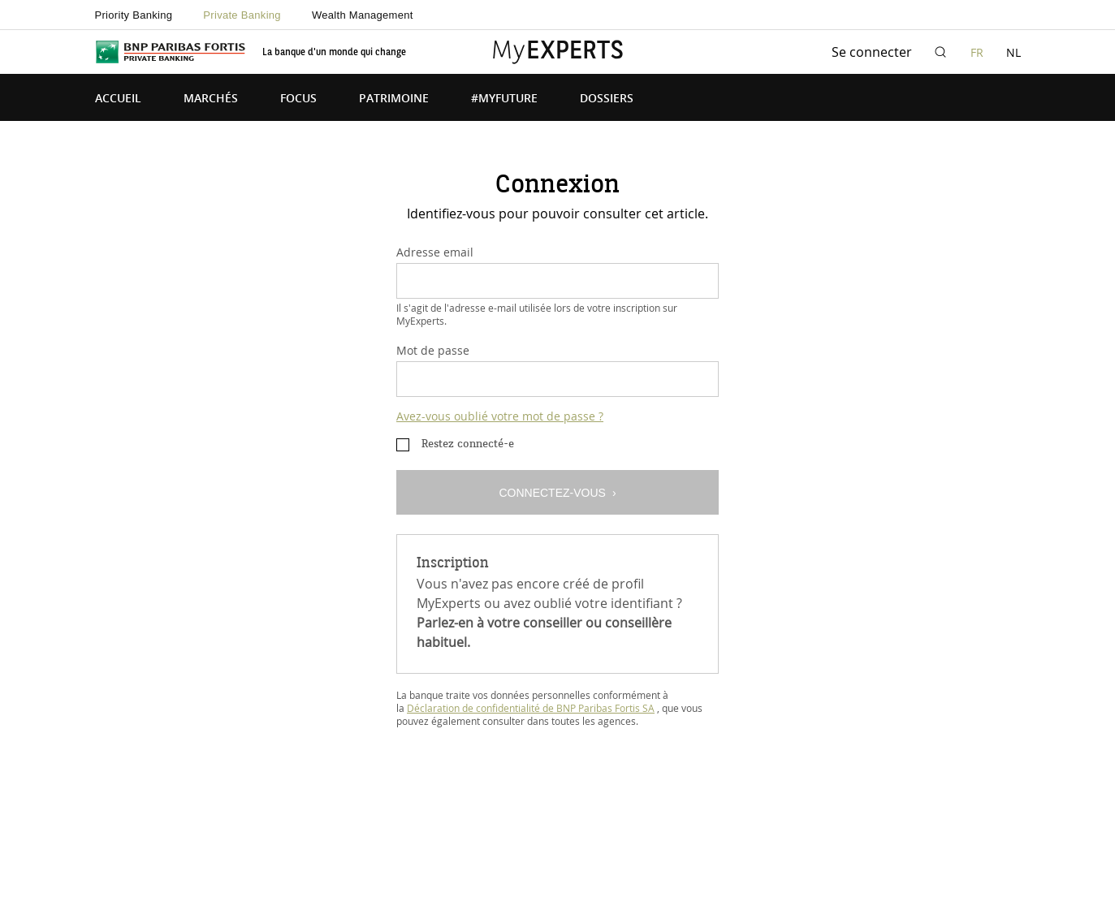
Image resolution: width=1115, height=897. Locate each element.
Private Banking (242, 15)
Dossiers (606, 99)
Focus (298, 99)
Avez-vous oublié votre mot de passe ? (499, 416)
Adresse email (434, 252)
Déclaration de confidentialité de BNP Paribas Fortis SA (531, 707)
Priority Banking (134, 15)
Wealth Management (362, 15)
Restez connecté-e (467, 444)
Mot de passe (432, 350)
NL (1013, 52)
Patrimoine (394, 99)
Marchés (211, 99)
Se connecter (872, 52)
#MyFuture (504, 99)
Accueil (118, 99)
